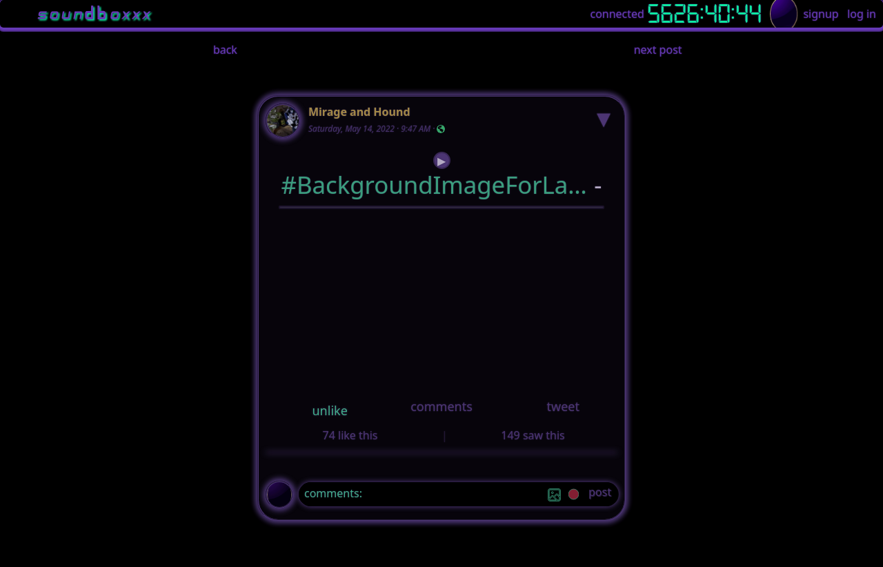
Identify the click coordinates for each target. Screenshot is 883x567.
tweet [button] (562, 406)
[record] (573, 495)
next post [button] (658, 49)
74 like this (350, 435)
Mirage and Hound (359, 111)
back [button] (225, 49)
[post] (600, 494)
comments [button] (441, 406)
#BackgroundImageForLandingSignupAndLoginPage (434, 184)
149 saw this (532, 435)
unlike (330, 410)
